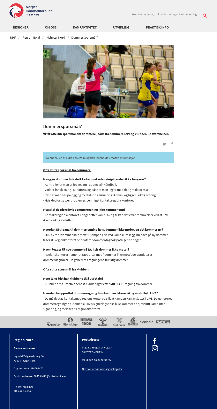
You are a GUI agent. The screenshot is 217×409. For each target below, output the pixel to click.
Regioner (21, 27)
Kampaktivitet (85, 27)
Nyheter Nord (56, 37)
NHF (13, 37)
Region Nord (31, 37)
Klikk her (28, 387)
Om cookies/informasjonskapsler (102, 369)
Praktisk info (157, 27)
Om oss (51, 27)
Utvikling (121, 27)
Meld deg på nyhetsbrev (96, 360)
